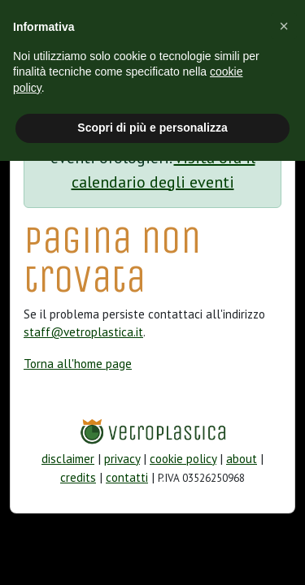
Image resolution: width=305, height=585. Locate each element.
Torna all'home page (78, 363)
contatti (127, 477)
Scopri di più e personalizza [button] (152, 127)
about (241, 458)
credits (78, 477)
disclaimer (67, 458)
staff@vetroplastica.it (83, 332)
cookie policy (183, 458)
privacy (122, 458)
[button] (284, 26)
